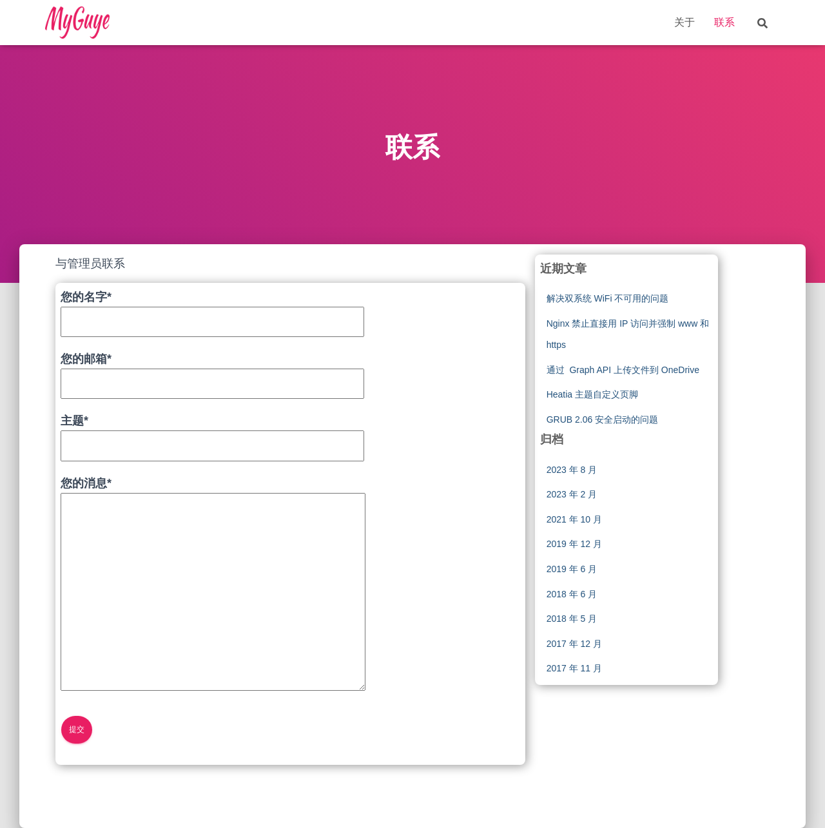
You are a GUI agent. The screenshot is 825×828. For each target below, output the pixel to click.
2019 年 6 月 (572, 569)
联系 (724, 22)
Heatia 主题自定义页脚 (592, 394)
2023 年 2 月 (572, 494)
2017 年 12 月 (574, 644)
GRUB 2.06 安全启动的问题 (602, 419)
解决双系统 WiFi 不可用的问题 (608, 298)
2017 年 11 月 (574, 668)
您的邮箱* (212, 371)
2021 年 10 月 (574, 519)
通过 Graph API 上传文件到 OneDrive (623, 370)
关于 (684, 22)
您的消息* (213, 585)
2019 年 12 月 (574, 544)
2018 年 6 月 (572, 594)
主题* (212, 433)
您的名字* (212, 309)
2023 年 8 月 (572, 470)
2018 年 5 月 (572, 618)
